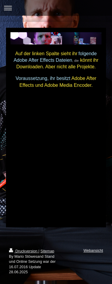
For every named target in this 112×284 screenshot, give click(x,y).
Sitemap (47, 251)
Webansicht (93, 250)
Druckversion (23, 251)
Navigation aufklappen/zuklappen (56, 7)
